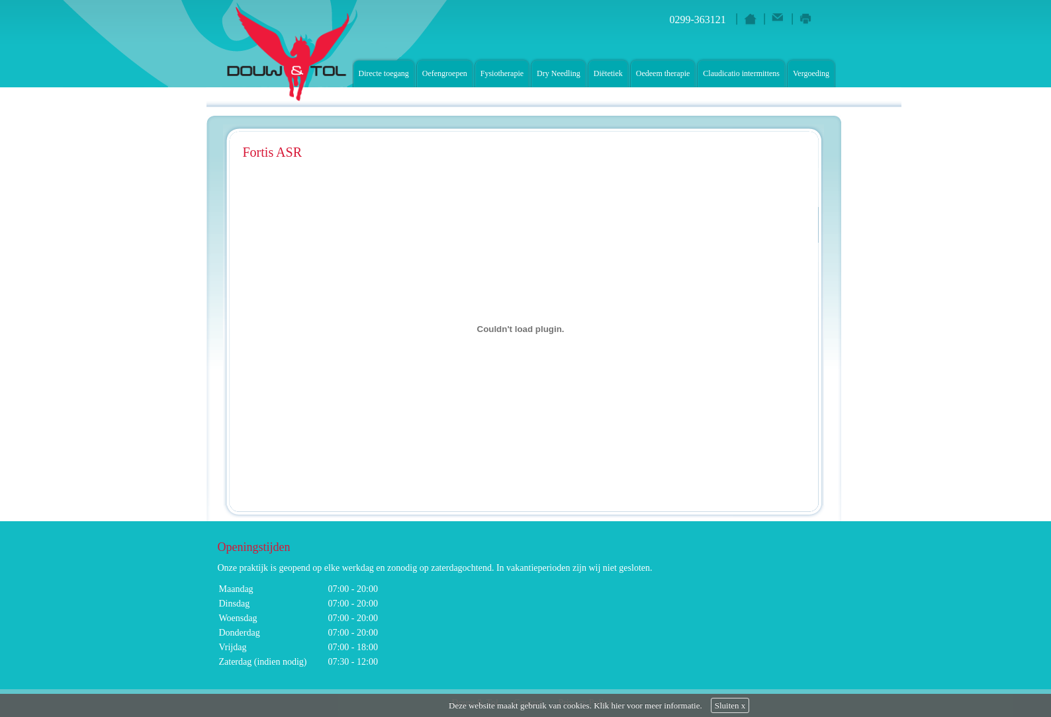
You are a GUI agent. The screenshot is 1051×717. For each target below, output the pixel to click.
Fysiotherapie (502, 73)
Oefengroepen (444, 73)
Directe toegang (384, 73)
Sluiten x (730, 705)
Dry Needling (558, 73)
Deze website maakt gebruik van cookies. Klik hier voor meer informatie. (575, 705)
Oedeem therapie (663, 73)
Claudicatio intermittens (741, 73)
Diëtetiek (608, 73)
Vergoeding (811, 73)
